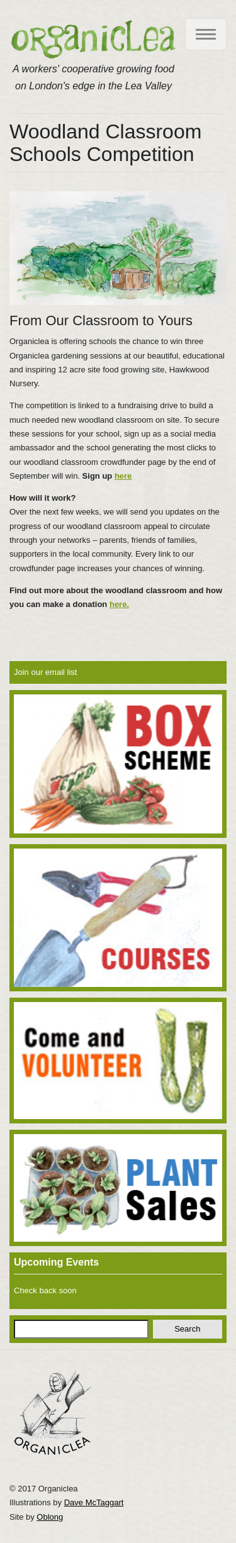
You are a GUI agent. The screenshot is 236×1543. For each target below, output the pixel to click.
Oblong (50, 1517)
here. (119, 604)
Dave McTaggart (94, 1502)
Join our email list (45, 672)
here (123, 476)
